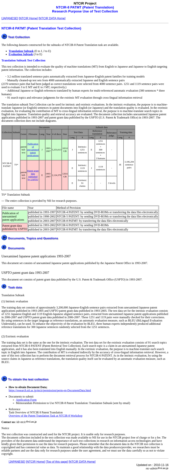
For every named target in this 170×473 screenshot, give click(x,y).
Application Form (26, 399)
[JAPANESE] (9, 18)
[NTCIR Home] (28, 18)
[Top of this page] (57, 461)
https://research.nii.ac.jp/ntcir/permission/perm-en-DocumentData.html (50, 390)
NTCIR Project (85, 3)
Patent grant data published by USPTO (33, 175)
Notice (5, 428)
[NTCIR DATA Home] (52, 18)
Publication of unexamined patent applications (33, 149)
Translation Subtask (21, 51)
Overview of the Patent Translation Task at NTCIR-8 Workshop (45, 415)
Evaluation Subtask (21, 54)
